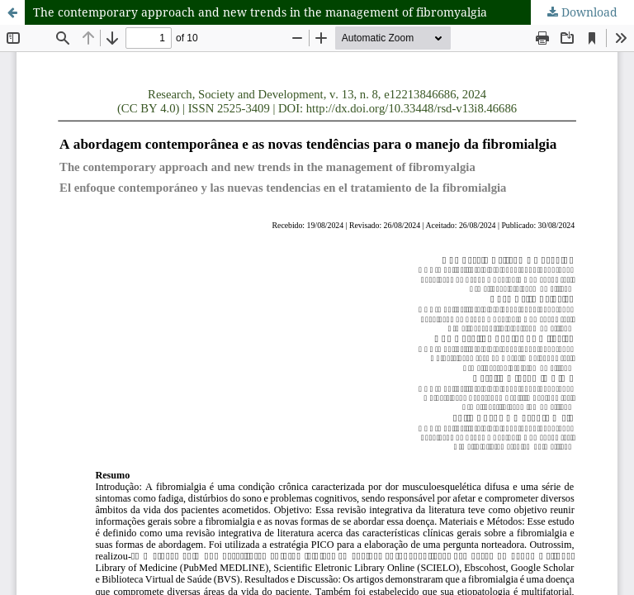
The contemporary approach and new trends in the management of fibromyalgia (260, 12)
